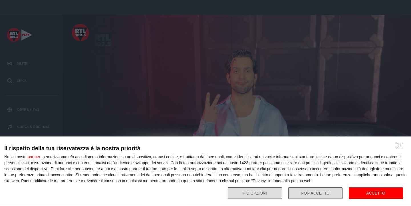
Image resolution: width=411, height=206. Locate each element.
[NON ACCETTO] (400, 147)
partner (34, 157)
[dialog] (205, 171)
